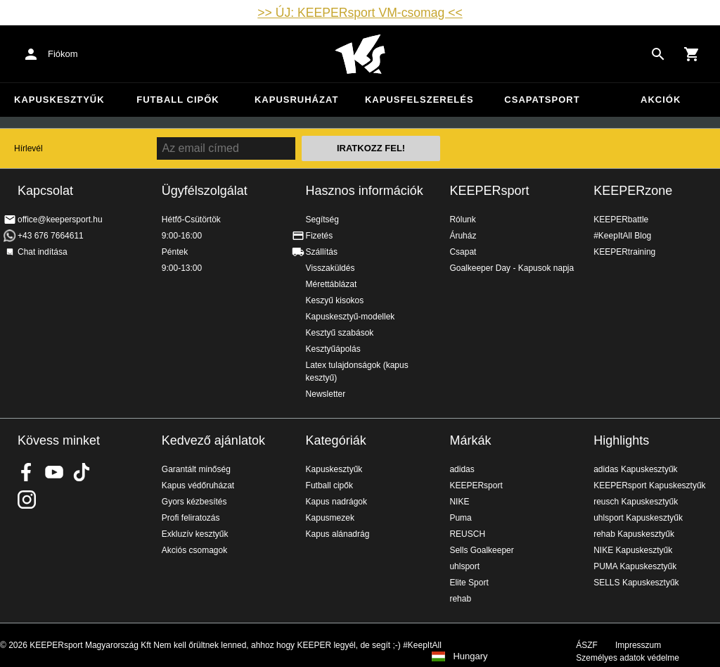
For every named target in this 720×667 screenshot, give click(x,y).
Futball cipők (177, 99)
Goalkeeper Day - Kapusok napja (511, 268)
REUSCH (467, 534)
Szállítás (322, 252)
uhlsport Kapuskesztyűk (638, 518)
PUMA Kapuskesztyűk (634, 566)
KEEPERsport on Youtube (54, 472)
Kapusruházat (296, 99)
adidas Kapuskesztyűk (635, 469)
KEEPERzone (632, 191)
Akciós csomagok (194, 550)
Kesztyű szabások (340, 333)
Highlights (621, 440)
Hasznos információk (364, 191)
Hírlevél (28, 148)
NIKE (459, 502)
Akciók (661, 99)
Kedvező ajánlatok (213, 440)
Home (360, 54)
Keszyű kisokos (335, 300)
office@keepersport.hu (60, 219)
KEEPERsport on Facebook (27, 472)
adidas (461, 469)
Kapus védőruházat (198, 485)
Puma (460, 518)
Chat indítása (43, 252)
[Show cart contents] (692, 54)
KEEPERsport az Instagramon (27, 499)
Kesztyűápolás (333, 349)
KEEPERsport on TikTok (81, 472)
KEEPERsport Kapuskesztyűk (649, 485)
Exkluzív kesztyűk (195, 534)
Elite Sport (468, 582)
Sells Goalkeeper (481, 550)
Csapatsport (541, 99)
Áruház (462, 236)
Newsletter (326, 394)
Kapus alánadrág (338, 534)
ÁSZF (587, 645)
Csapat (462, 252)
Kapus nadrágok (336, 502)
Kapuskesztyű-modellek (350, 317)
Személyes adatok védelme (627, 658)
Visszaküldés (330, 268)
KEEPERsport (489, 191)
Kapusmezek (330, 518)
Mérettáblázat (331, 284)
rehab (460, 599)
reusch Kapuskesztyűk (635, 502)
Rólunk (462, 219)
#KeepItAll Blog (622, 236)
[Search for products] (658, 54)
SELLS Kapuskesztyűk (636, 582)
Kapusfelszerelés (419, 99)
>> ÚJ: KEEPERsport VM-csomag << (359, 13)
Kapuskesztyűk (59, 99)
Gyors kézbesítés (194, 502)
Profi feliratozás (191, 518)
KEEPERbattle (620, 219)
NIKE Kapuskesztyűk (632, 550)
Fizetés (319, 236)
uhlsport (464, 566)
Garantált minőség (196, 469)
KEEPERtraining (624, 252)
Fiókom (63, 54)
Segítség (322, 219)
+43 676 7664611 (51, 236)
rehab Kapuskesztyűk (633, 534)
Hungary (470, 656)
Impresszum (638, 645)
